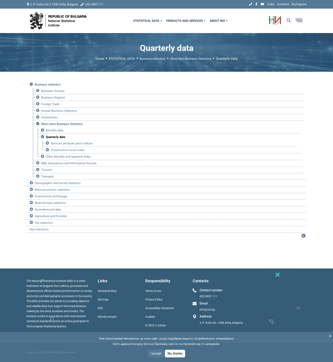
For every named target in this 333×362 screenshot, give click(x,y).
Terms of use (153, 290)
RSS (100, 308)
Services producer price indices (72, 143)
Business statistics (152, 59)
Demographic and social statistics (58, 183)
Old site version (107, 316)
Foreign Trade (50, 104)
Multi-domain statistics (50, 203)
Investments (49, 117)
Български (299, 4)
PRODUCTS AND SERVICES (186, 21)
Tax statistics (44, 223)
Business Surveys (53, 91)
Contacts (283, 4)
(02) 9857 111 (91, 4)
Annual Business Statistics (59, 111)
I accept (155, 353)
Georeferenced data (48, 209)
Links (271, 4)
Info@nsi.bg (207, 309)
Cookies (150, 316)
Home (100, 59)
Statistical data (107, 290)
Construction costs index (67, 150)
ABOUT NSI (219, 21)
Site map (103, 299)
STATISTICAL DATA (147, 21)
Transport (47, 176)
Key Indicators (39, 229)
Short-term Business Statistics (190, 59)
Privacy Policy (153, 299)
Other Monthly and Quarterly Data (68, 156)
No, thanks (175, 353)
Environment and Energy (51, 196)
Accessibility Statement (159, 308)
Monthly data (54, 130)
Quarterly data (55, 137)
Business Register (53, 97)
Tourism (46, 170)
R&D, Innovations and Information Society (68, 163)
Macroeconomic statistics (52, 190)
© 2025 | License (155, 325)
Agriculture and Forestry (51, 216)
